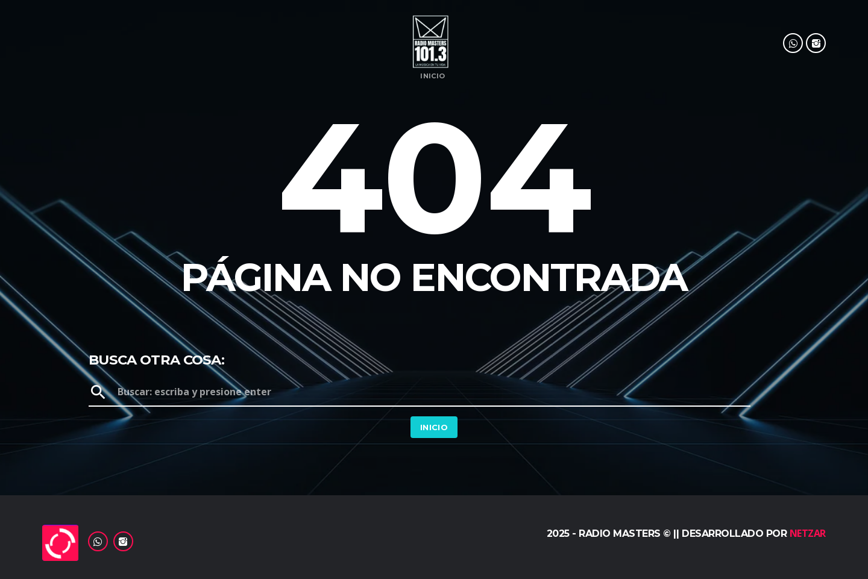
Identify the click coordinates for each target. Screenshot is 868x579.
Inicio (432, 76)
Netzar (808, 533)
